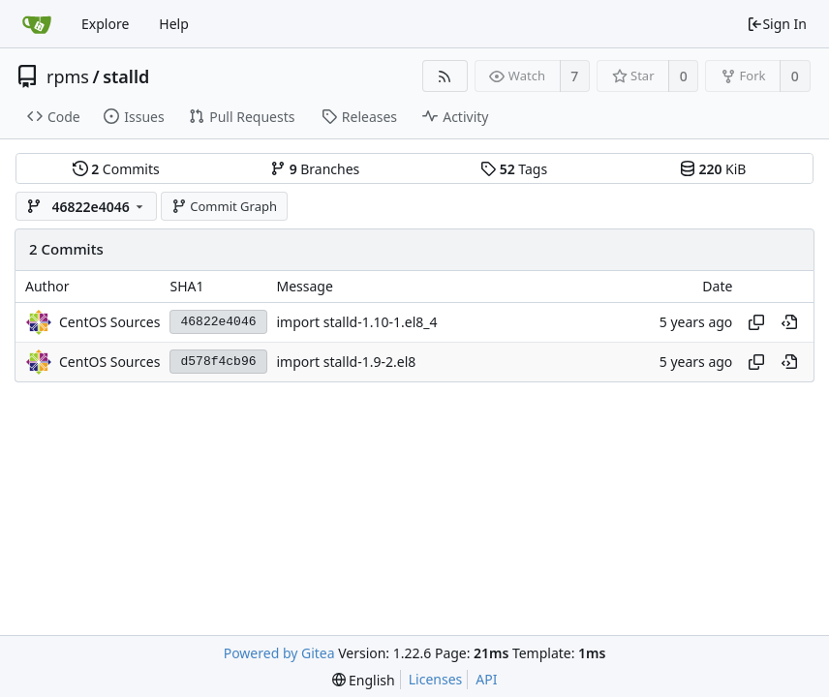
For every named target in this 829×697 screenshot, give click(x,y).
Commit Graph (224, 206)
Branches (314, 169)
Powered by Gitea (279, 653)
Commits (116, 169)
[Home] (37, 24)
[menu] (363, 680)
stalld (126, 76)
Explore (105, 24)
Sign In (777, 24)
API (486, 679)
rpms (67, 76)
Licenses (436, 679)
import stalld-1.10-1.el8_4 (357, 322)
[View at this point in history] (789, 322)
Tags (513, 169)
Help (174, 24)
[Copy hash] (756, 322)
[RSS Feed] (445, 76)
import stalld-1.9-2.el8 (346, 361)
